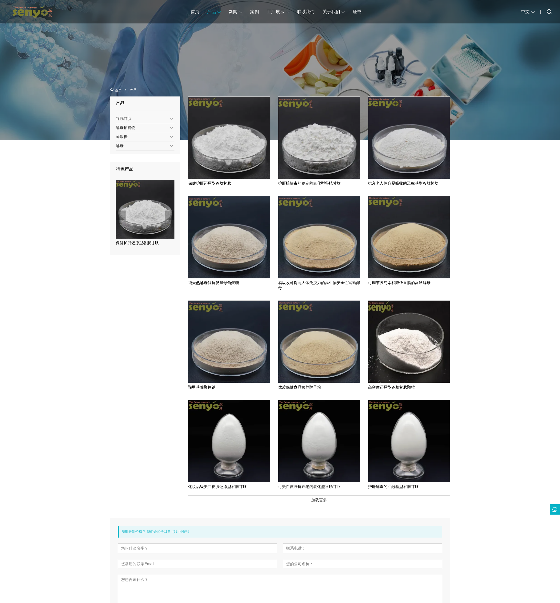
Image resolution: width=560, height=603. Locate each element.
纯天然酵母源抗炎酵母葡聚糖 (219, 283)
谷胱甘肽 (121, 118)
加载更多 (325, 500)
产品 (211, 11)
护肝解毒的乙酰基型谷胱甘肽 (399, 487)
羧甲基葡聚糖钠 (208, 387)
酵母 (118, 146)
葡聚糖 (120, 137)
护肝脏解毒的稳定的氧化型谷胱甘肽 (315, 183)
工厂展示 (275, 11)
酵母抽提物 (123, 128)
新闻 (233, 11)
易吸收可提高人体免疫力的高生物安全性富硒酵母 (325, 285)
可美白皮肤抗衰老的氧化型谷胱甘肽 (315, 487)
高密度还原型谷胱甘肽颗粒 (397, 387)
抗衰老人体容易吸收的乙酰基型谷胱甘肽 (409, 183)
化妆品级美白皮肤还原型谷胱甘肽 (223, 487)
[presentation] (119, 215)
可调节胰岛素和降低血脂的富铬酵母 (405, 283)
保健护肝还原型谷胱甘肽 (135, 243)
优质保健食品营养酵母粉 (305, 387)
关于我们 (331, 11)
